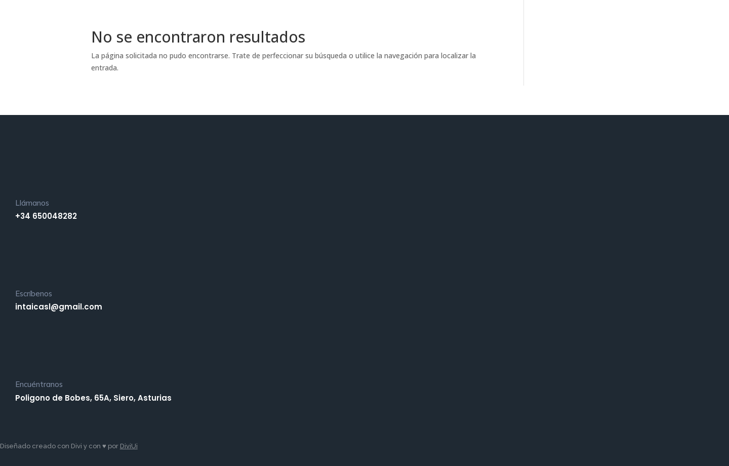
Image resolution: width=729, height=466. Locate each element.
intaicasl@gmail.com (58, 306)
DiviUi (129, 446)
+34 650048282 (46, 216)
